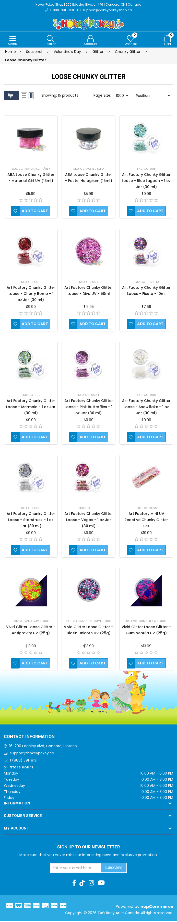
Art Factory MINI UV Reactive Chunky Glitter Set (146, 520)
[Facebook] (74, 884)
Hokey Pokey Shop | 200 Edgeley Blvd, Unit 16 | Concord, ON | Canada (88, 4)
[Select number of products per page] (122, 96)
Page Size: (102, 96)
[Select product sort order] (153, 96)
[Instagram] (91, 884)
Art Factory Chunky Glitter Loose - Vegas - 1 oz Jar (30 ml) (88, 520)
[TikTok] (82, 884)
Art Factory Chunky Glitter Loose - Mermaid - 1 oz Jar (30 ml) (30, 407)
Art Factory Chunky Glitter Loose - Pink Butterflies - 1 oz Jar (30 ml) (88, 407)
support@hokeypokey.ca (32, 753)
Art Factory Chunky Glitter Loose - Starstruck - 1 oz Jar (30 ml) (31, 520)
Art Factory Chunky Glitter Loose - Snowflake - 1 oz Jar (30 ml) (146, 407)
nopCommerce (156, 907)
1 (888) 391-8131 (23, 760)
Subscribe (114, 868)
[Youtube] (101, 884)
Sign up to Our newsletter (88, 847)
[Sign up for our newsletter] (76, 868)
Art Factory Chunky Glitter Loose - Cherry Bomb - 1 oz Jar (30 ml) (31, 294)
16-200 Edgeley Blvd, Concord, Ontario (43, 746)
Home (10, 52)
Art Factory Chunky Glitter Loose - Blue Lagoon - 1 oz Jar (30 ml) (146, 181)
